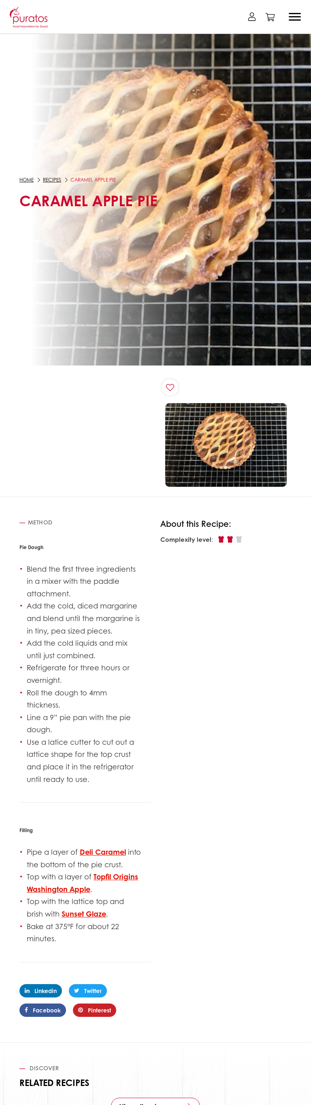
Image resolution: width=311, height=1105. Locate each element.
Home (26, 179)
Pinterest (94, 1010)
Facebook (43, 1010)
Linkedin (41, 991)
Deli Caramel (103, 852)
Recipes (52, 179)
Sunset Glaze (84, 914)
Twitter (88, 991)
